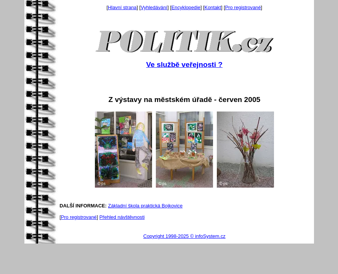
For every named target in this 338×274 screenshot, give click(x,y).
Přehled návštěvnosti (122, 217)
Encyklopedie (185, 7)
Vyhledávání (154, 7)
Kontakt (213, 7)
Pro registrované (243, 7)
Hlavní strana (122, 7)
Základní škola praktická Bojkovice (145, 206)
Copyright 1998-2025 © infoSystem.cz (184, 236)
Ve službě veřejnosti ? (184, 64)
